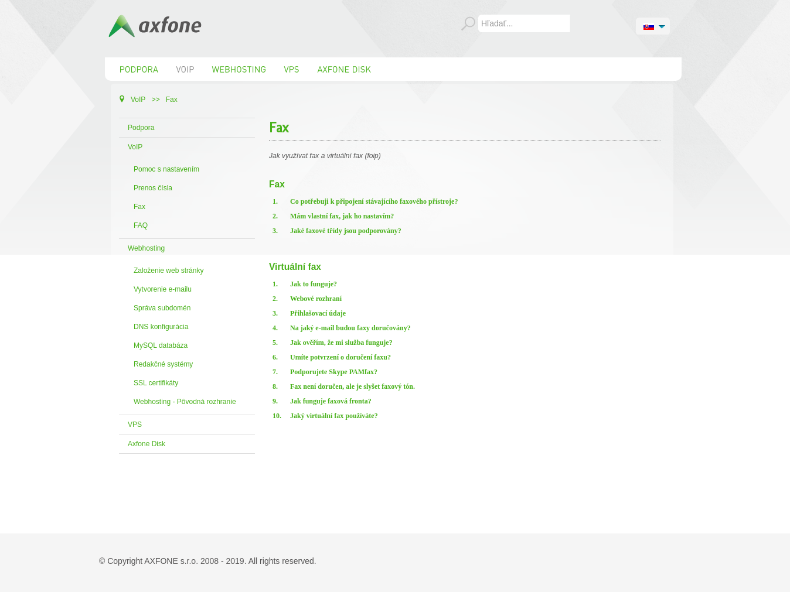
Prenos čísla (153, 188)
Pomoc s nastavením (166, 169)
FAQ (141, 225)
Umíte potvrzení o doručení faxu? (340, 357)
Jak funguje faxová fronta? (331, 401)
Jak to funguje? (313, 284)
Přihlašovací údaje (318, 313)
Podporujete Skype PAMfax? (333, 372)
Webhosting (146, 248)
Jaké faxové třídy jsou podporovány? (345, 231)
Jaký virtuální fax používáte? (334, 416)
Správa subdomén (162, 308)
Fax (139, 207)
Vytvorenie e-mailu (163, 289)
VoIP (135, 147)
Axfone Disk (146, 444)
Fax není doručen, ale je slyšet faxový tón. (352, 386)
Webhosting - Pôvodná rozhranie (185, 402)
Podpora (141, 128)
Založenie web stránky (168, 270)
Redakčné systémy (163, 364)
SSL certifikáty (156, 383)
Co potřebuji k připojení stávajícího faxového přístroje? (374, 201)
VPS (135, 424)
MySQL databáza (161, 345)
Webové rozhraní (316, 299)
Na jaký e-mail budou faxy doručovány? (350, 328)
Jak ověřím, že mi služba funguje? (341, 342)
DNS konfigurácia (161, 327)
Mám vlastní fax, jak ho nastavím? (342, 216)
